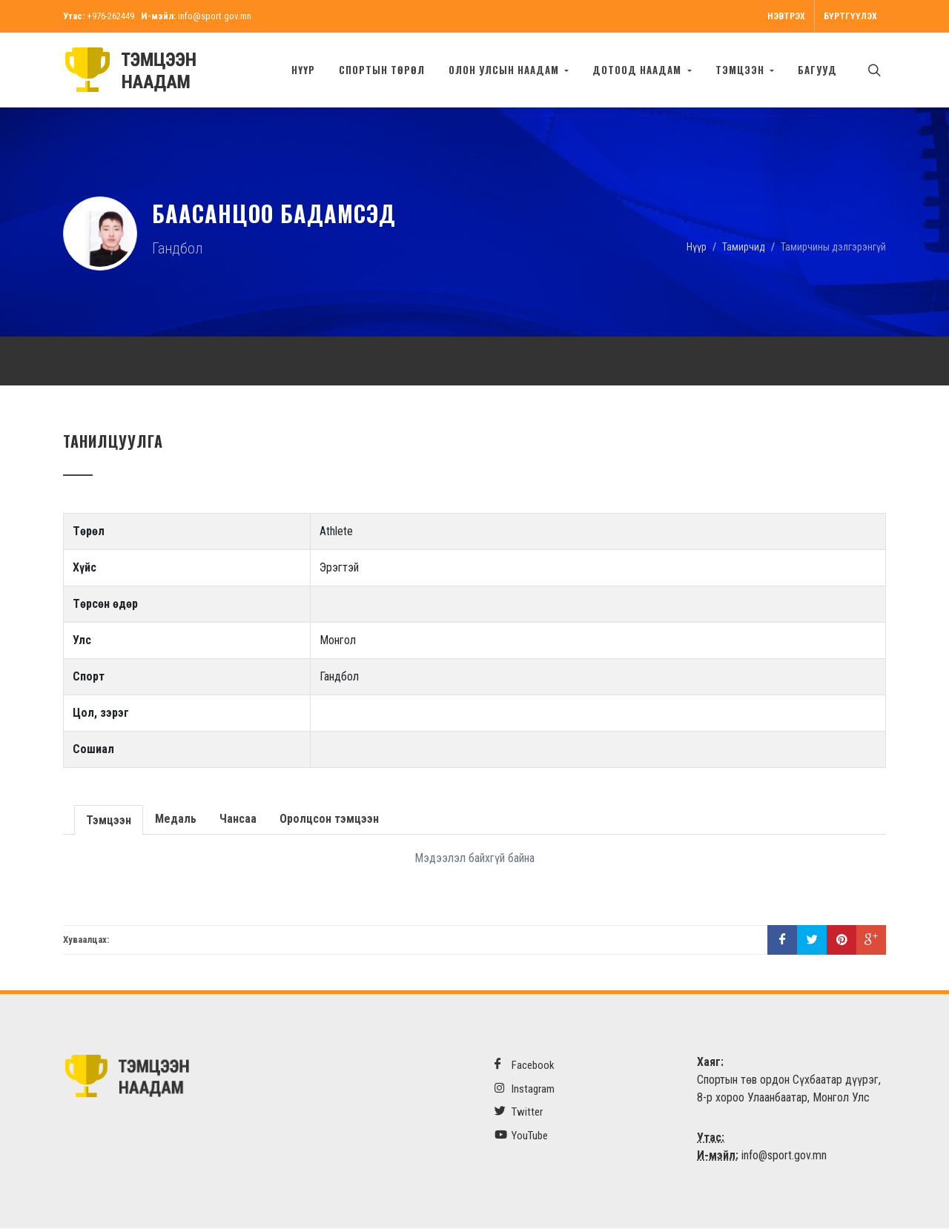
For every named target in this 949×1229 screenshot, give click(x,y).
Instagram (525, 1088)
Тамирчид (743, 246)
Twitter (519, 1111)
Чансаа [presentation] (238, 819)
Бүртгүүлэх (850, 16)
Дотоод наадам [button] (638, 69)
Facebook (525, 1064)
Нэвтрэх (786, 16)
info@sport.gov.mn (214, 15)
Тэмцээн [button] (741, 69)
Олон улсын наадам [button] (505, 69)
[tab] (109, 819)
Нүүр (303, 69)
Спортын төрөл (382, 69)
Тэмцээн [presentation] (108, 820)
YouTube (521, 1135)
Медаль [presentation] (175, 819)
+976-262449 (110, 15)
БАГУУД (817, 69)
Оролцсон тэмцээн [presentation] (329, 819)
